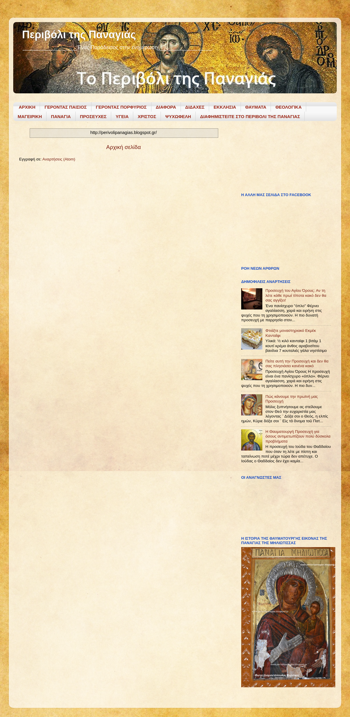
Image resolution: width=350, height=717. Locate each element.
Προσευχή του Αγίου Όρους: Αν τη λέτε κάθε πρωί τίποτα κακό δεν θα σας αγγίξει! (295, 295)
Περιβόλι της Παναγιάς (79, 35)
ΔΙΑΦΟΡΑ (166, 107)
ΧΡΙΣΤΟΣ (147, 116)
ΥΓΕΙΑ (122, 116)
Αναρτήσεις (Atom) (58, 159)
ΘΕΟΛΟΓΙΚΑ (288, 107)
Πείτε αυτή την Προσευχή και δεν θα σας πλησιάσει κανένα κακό (297, 363)
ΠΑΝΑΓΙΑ (61, 116)
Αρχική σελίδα (123, 147)
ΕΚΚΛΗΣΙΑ (225, 107)
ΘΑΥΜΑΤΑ (255, 107)
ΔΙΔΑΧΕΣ (195, 107)
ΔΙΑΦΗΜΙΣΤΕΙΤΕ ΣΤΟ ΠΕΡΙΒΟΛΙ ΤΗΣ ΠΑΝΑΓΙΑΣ (250, 116)
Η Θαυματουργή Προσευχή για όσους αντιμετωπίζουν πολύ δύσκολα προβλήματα (297, 436)
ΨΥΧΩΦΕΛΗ (178, 116)
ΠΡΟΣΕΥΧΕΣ (93, 116)
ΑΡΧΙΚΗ (27, 107)
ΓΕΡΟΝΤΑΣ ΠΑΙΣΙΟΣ (65, 107)
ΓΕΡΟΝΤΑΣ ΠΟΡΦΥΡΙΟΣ (121, 107)
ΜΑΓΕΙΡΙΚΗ (30, 116)
